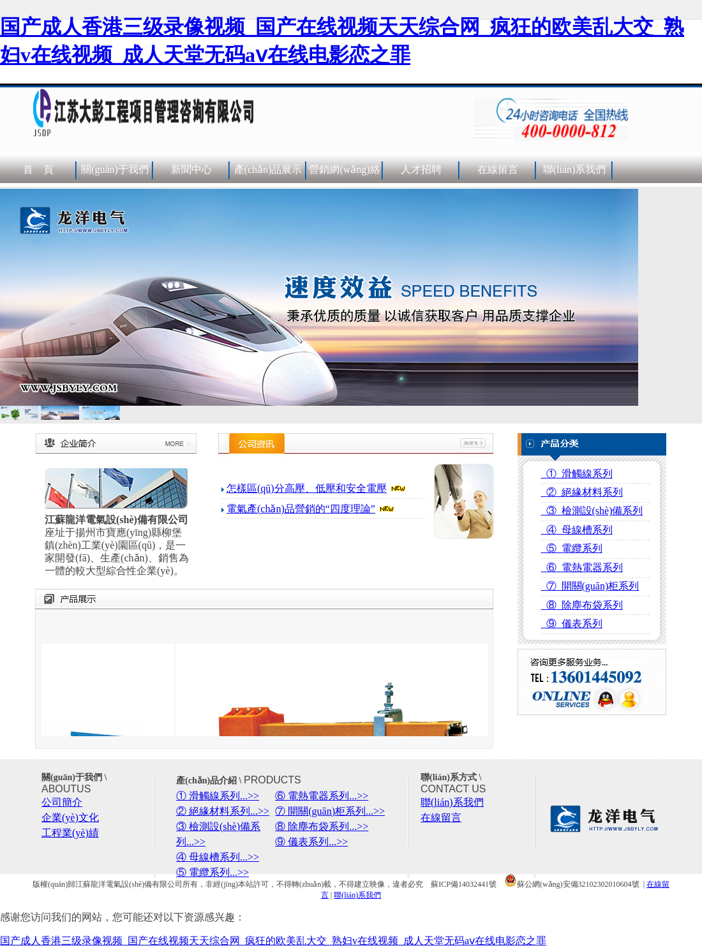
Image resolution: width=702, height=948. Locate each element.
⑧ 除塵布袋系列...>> (321, 826)
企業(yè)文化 (70, 817)
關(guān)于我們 (115, 169)
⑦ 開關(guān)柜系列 (590, 586)
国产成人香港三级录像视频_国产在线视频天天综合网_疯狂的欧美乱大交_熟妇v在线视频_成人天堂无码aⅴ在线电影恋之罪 (273, 940)
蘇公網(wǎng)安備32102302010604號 (571, 884)
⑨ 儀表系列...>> (311, 841)
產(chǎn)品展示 (268, 169)
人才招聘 (421, 169)
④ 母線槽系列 (577, 529)
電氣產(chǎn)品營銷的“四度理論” (301, 508)
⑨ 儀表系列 (571, 623)
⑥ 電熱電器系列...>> (321, 795)
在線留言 (497, 169)
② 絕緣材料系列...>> (222, 811)
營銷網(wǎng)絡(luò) (344, 186)
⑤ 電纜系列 (571, 548)
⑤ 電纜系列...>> (212, 872)
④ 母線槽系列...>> (217, 857)
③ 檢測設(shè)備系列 (592, 510)
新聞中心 (191, 169)
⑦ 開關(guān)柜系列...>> (330, 811)
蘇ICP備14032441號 (464, 884)
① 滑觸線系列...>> (217, 795)
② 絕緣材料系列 (582, 492)
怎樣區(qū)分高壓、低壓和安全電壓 (307, 488)
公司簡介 (61, 802)
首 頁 (38, 169)
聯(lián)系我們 (574, 169)
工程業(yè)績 (70, 832)
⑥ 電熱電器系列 (582, 567)
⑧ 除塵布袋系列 (582, 605)
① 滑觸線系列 (577, 473)
